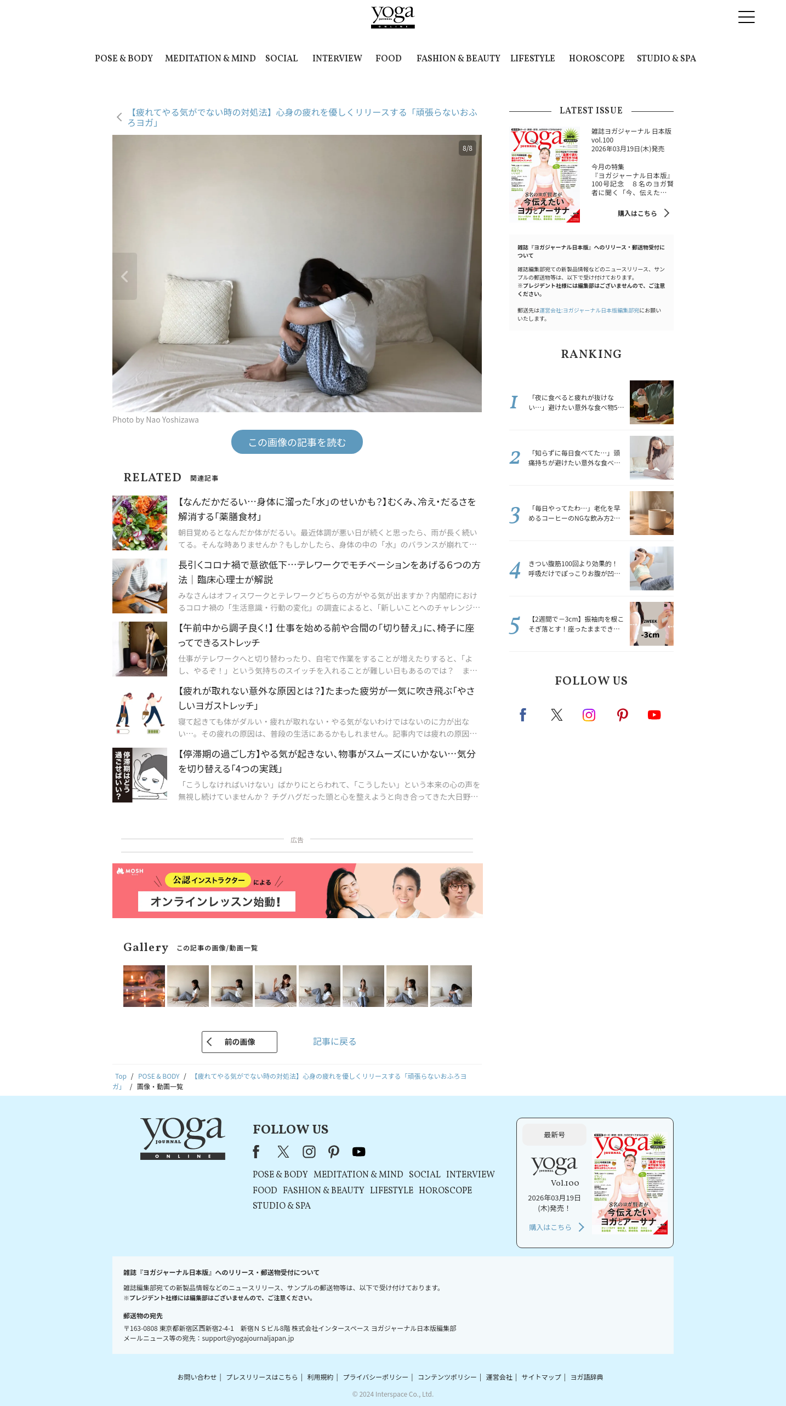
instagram (590, 714)
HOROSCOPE (597, 59)
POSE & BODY (124, 59)
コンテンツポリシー (447, 1376)
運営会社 (499, 1376)
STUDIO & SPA (666, 59)
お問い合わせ (197, 1376)
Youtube (654, 715)
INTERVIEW (337, 59)
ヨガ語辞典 (587, 1376)
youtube (359, 1152)
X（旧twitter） (558, 715)
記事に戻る (335, 1041)
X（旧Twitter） (284, 1152)
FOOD (388, 59)
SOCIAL (281, 59)
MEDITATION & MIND (210, 59)
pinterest (623, 715)
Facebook (526, 715)
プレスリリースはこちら (262, 1376)
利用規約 (320, 1376)
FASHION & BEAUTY (458, 59)
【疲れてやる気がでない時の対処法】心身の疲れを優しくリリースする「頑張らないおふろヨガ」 (302, 117)
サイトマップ (541, 1376)
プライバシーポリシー (375, 1376)
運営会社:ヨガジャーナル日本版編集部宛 (589, 310)
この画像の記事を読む (297, 442)
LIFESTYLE (532, 59)
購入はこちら (637, 213)
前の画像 (239, 1041)
